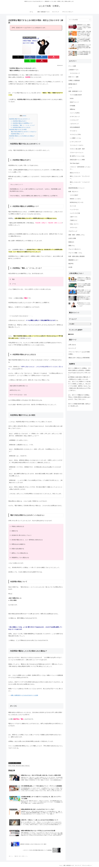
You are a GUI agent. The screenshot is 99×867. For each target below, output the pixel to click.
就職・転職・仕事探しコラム (15, 759)
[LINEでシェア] (49, 57)
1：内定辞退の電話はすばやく (19, 117)
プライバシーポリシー (86, 862)
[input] (79, 19)
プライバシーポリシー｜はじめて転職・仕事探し (79, 353)
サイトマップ (72, 348)
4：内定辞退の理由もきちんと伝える (20, 123)
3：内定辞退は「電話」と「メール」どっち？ (23, 121)
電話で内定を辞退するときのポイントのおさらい (24, 128)
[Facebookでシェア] (22, 57)
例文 (23, 762)
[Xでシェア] (12, 57)
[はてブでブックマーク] (31, 57)
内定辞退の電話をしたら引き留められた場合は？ (22, 132)
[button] (90, 19)
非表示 (24, 112)
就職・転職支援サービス (67, 862)
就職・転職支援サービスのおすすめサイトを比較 (24, 691)
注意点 (27, 762)
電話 (14, 762)
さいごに (11, 134)
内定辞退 (18, 762)
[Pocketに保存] (40, 57)
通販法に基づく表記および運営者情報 (79, 357)
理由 (10, 762)
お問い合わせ (72, 344)
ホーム (59, 862)
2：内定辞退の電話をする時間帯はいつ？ (22, 119)
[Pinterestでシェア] (59, 57)
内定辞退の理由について (17, 130)
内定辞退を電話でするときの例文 (18, 125)
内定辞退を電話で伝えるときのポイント (19, 115)
